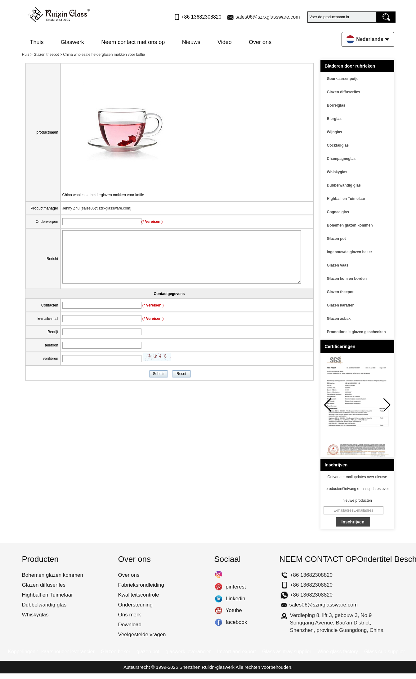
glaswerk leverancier (188, 651)
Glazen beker (115, 651)
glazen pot (147, 651)
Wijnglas (334, 132)
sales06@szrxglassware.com (267, 17)
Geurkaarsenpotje (343, 79)
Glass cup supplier (384, 651)
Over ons (260, 42)
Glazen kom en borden (347, 278)
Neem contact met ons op (133, 42)
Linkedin (218, 599)
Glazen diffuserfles (343, 92)
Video (224, 42)
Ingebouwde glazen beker (349, 252)
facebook (218, 622)
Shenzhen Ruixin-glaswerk (207, 667)
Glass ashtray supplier (286, 651)
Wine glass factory (337, 651)
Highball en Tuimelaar (346, 198)
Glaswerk (72, 42)
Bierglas (334, 119)
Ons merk (129, 615)
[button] (387, 405)
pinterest (218, 587)
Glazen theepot (46, 54)
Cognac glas (338, 212)
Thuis (37, 42)
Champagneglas (341, 159)
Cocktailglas (338, 145)
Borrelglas (336, 105)
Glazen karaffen (341, 305)
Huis (25, 54)
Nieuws (191, 42)
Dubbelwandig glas (344, 185)
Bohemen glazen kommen (350, 225)
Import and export (236, 651)
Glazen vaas (337, 265)
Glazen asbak (339, 318)
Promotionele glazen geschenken (356, 332)
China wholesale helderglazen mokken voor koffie (103, 195)
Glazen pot (336, 238)
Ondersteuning (135, 605)
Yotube (218, 610)
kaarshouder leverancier (68, 651)
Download (130, 625)
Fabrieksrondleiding (141, 585)
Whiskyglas (337, 172)
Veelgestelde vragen (142, 634)
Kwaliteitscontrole (138, 595)
